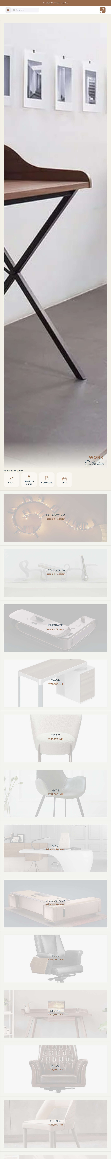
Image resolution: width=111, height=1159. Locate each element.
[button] (8, 10)
